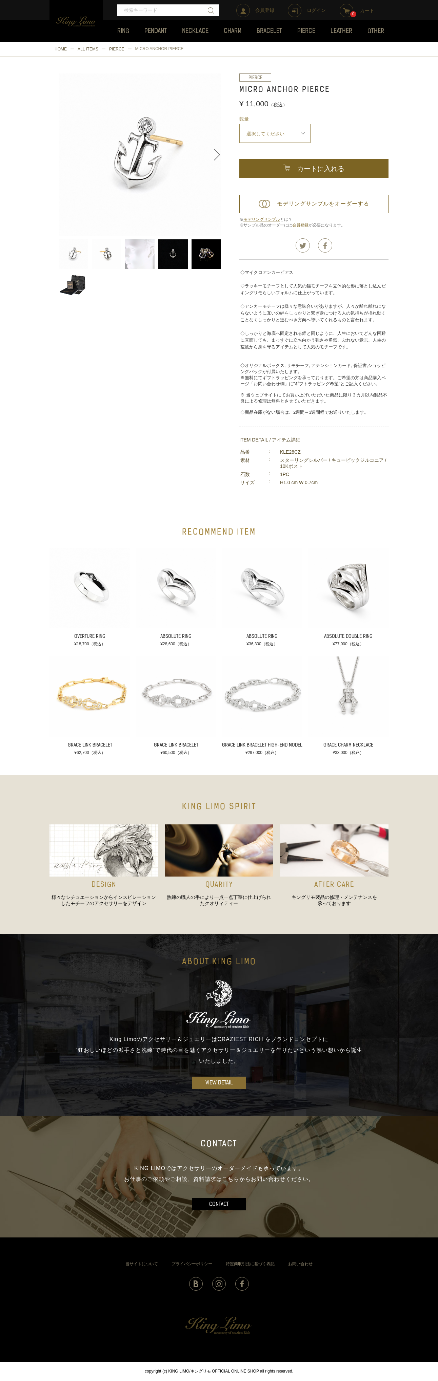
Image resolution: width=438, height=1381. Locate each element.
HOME (61, 49)
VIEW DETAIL (219, 1083)
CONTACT (219, 1204)
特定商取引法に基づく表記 (250, 1263)
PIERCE (116, 49)
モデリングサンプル (261, 219)
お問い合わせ (300, 1263)
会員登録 (300, 225)
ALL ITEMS (88, 49)
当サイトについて (141, 1263)
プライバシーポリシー (192, 1263)
